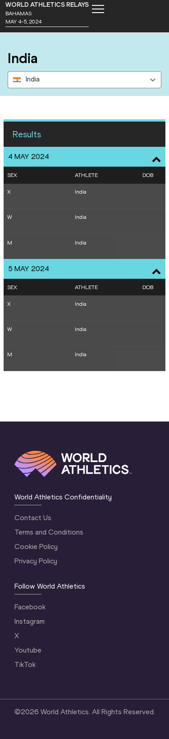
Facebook (30, 607)
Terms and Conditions (48, 532)
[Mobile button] (98, 9)
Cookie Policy (36, 546)
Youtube (27, 650)
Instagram (29, 621)
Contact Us (32, 517)
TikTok (25, 664)
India (81, 192)
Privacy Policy (35, 561)
